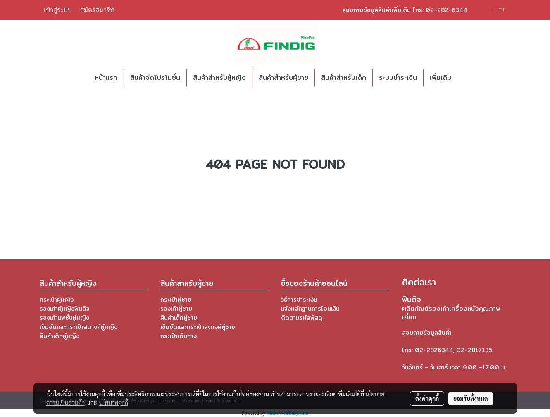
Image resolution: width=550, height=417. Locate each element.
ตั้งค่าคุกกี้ (427, 398)
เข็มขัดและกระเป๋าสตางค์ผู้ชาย (197, 326)
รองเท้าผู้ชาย (176, 308)
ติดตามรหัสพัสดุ (301, 317)
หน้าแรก (106, 77)
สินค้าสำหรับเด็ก (343, 77)
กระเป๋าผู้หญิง (57, 299)
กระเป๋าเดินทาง (178, 335)
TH (499, 9)
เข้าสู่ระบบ (58, 10)
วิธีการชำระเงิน (299, 299)
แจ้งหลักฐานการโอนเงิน (310, 308)
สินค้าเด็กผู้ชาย (178, 317)
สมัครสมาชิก (97, 10)
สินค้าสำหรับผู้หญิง (219, 77)
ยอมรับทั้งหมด (470, 398)
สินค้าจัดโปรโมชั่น (155, 77)
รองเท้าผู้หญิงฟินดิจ (65, 308)
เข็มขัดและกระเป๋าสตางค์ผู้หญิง (78, 326)
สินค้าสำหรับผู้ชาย (283, 77)
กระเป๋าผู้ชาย (175, 299)
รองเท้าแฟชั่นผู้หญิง (64, 317)
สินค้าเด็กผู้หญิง (59, 335)
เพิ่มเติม (440, 77)
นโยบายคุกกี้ (113, 402)
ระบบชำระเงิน (398, 77)
